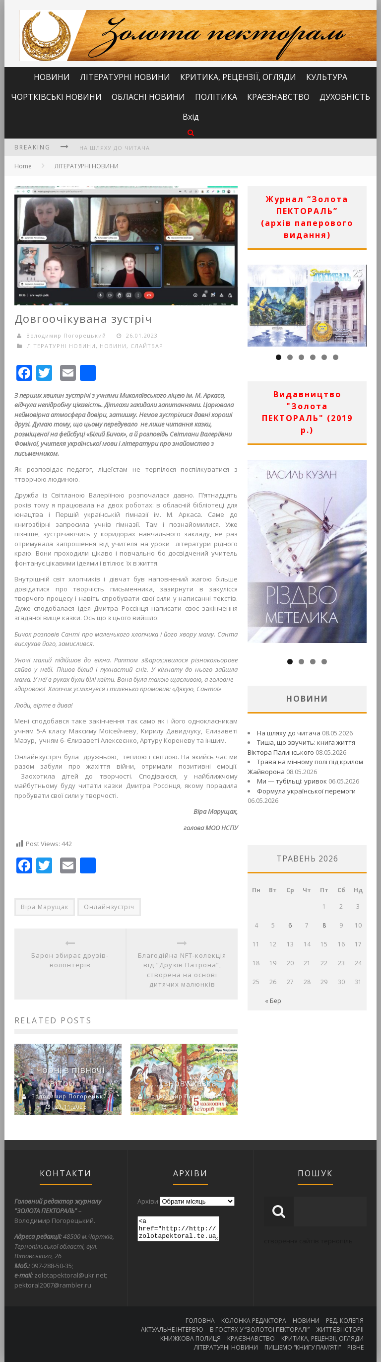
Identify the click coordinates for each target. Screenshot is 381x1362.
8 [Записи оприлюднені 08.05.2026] (324, 925)
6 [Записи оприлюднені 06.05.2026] (290, 925)
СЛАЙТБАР (146, 346)
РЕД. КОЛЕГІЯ (345, 1320)
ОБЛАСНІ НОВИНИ (148, 96)
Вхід (191, 116)
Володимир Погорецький (66, 335)
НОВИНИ (52, 77)
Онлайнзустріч (109, 907)
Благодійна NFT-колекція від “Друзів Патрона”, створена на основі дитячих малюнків (182, 970)
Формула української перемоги (306, 791)
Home (23, 166)
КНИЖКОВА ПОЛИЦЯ (190, 1338)
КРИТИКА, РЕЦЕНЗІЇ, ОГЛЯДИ (238, 77)
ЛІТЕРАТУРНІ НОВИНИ (125, 77)
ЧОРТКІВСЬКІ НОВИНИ (56, 96)
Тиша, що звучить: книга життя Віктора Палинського (301, 747)
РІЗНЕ (355, 1347)
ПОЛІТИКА (216, 96)
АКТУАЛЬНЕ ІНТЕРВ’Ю (172, 1329)
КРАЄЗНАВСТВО (278, 96)
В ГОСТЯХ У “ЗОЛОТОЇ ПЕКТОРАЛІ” (260, 1329)
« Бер (273, 1001)
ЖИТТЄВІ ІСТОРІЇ (340, 1329)
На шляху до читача (114, 147)
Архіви (147, 1201)
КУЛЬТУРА (326, 77)
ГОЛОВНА (200, 1320)
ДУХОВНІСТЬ (344, 96)
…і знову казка (184, 1083)
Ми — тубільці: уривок (292, 781)
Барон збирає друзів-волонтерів (70, 960)
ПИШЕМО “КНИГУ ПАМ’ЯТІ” (302, 1347)
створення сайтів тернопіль (308, 1240)
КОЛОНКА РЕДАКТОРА (253, 1320)
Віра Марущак (44, 907)
